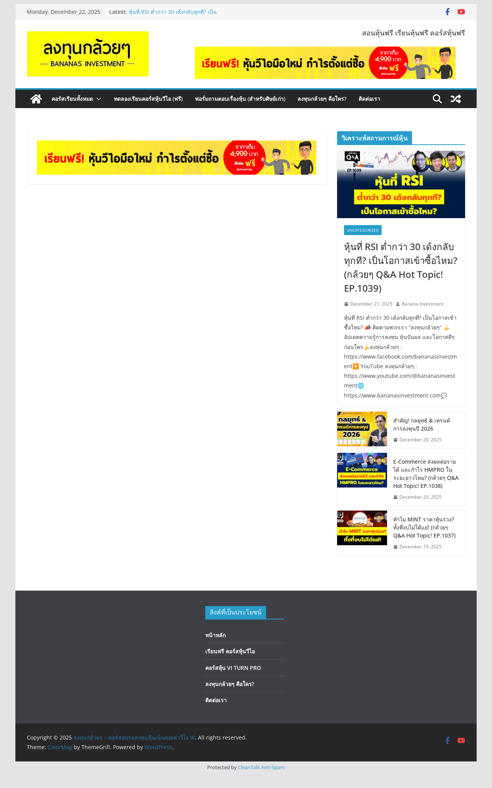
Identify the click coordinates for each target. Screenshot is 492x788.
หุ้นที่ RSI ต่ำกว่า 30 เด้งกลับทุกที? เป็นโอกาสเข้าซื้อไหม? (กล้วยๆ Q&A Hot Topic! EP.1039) (400, 267)
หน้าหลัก (215, 635)
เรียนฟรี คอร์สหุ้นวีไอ (230, 651)
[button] (97, 98)
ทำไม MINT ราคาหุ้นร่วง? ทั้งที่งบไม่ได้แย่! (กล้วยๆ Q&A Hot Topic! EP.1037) (424, 527)
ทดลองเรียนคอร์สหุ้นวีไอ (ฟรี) (148, 98)
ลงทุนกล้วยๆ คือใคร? (322, 98)
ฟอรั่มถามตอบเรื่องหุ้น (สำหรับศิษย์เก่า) (240, 98)
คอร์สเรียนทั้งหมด (72, 98)
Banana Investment (422, 304)
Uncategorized (363, 230)
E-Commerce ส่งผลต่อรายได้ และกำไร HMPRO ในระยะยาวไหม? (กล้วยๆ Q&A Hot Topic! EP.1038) (426, 473)
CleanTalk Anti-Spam (261, 767)
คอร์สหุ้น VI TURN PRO (233, 667)
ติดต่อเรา (369, 98)
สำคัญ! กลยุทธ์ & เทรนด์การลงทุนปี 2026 (421, 424)
